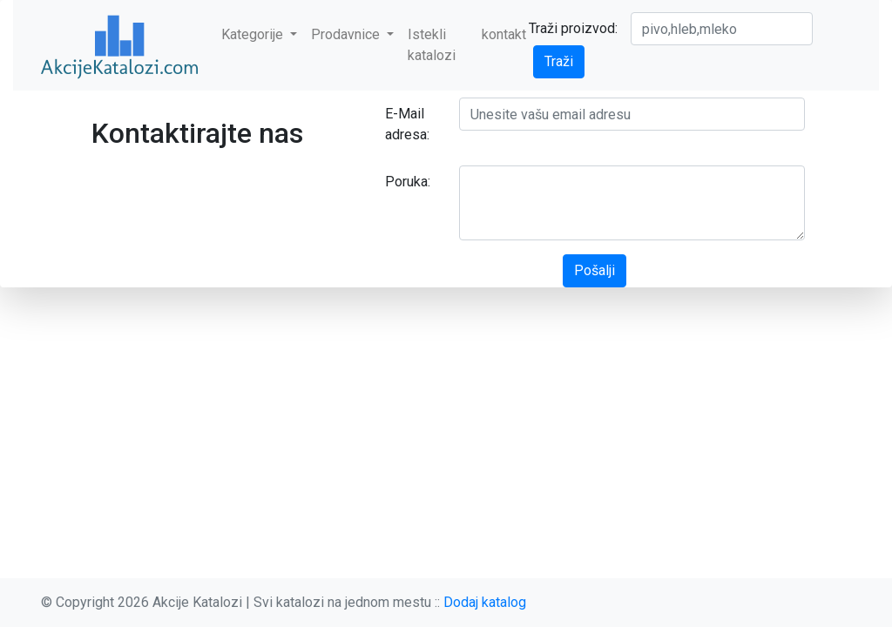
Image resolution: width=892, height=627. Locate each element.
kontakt (504, 34)
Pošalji (594, 270)
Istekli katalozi (432, 45)
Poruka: (407, 181)
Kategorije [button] (254, 34)
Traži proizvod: (573, 28)
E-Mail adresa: (407, 124)
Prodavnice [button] (347, 34)
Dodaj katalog (484, 602)
